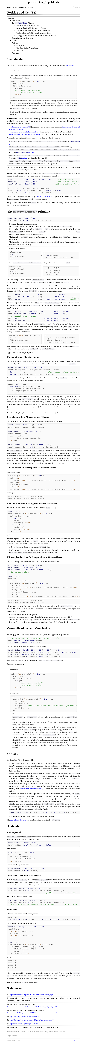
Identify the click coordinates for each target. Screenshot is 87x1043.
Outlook (14, 40)
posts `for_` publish (43, 2)
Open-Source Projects (26, 7)
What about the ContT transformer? (27, 48)
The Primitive (23, 23)
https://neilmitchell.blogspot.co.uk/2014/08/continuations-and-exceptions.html (33, 1013)
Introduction (16, 20)
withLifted (19, 50)
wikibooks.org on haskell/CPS (19, 127)
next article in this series (18, 820)
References (15, 53)
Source (14, 1036)
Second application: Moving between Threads (31, 28)
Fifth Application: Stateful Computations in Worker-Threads (36, 35)
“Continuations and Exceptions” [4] (31, 789)
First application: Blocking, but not (27, 25)
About (15, 7)
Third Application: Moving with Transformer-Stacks (33, 30)
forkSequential (20, 45)
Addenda (15, 43)
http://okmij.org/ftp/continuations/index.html (24, 1016)
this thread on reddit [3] (45, 196)
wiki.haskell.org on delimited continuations (23, 132)
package (25, 152)
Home (9, 7)
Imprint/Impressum (75, 1040)
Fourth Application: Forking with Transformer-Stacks (33, 33)
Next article (70, 65)
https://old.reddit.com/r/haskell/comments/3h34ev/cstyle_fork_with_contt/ (32, 1007)
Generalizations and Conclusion (22, 38)
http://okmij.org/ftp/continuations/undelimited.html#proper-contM (32, 1020)
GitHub (76, 7)
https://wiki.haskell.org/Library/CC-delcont (24, 1024)
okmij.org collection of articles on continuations (25, 134)
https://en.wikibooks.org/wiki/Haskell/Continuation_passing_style (32, 995)
